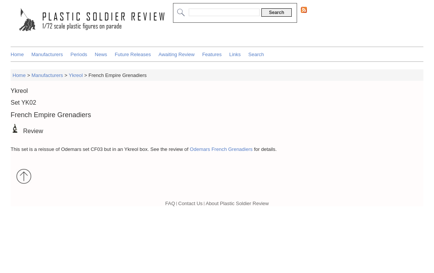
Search (256, 54)
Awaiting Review (177, 54)
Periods (79, 54)
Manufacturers (47, 54)
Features (212, 54)
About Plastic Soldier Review (237, 203)
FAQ (170, 203)
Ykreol (76, 75)
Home (17, 54)
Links (235, 54)
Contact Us (190, 203)
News (101, 54)
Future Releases (133, 54)
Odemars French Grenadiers (221, 149)
